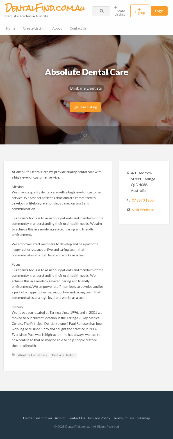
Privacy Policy (99, 418)
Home (10, 28)
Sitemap (143, 418)
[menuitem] (120, 11)
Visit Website (143, 209)
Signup (140, 13)
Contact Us (78, 28)
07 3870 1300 (142, 200)
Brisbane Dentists (86, 88)
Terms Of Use (123, 418)
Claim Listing (85, 107)
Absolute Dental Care (32, 355)
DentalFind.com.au (37, 418)
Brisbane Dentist (63, 355)
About (57, 28)
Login (159, 11)
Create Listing (119, 11)
